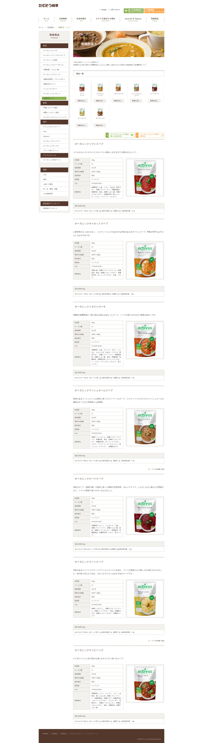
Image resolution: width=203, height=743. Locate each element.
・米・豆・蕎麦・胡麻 (49, 189)
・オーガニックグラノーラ (51, 74)
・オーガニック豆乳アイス (51, 160)
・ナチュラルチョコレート (51, 127)
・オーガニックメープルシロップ (53, 55)
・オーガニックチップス (50, 146)
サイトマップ (91, 733)
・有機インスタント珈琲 (50, 112)
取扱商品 (51, 27)
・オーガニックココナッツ (51, 93)
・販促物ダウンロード (49, 208)
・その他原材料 (47, 194)
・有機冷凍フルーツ (49, 84)
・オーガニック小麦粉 (49, 60)
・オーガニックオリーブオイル (53, 65)
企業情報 (54, 733)
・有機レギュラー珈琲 (49, 108)
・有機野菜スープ (48, 98)
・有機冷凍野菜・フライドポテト (53, 79)
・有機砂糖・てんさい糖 (50, 70)
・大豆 (44, 175)
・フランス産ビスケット (50, 150)
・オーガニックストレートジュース (54, 117)
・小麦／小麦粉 (47, 184)
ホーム (41, 27)
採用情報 (45, 733)
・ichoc (44, 131)
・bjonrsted (45, 136)
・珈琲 (44, 179)
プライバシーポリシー (76, 733)
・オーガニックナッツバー (51, 141)
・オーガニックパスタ (49, 50)
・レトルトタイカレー (49, 89)
